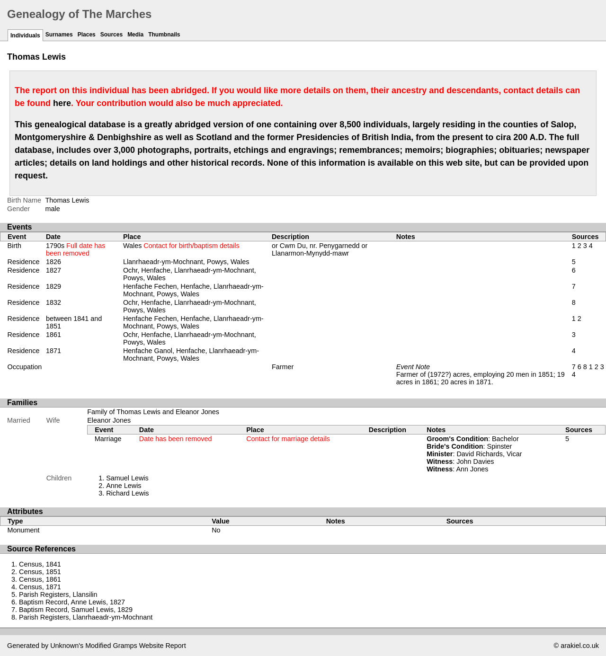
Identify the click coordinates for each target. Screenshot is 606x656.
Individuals (25, 35)
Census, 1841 (40, 564)
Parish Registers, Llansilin (58, 594)
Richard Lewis (127, 493)
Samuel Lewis (127, 478)
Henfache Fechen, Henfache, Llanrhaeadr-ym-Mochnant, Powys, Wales (193, 290)
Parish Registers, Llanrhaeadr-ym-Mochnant (85, 617)
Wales (181, 245)
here (62, 103)
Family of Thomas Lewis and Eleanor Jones (153, 412)
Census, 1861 (40, 579)
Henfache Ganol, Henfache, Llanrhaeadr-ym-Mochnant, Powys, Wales (191, 354)
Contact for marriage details (288, 439)
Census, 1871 (40, 587)
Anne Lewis (123, 485)
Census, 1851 (40, 572)
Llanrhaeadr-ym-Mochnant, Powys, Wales (186, 262)
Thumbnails (164, 34)
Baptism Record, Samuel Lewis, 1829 (76, 609)
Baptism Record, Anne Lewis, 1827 (72, 602)
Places (87, 34)
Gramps (125, 645)
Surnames (59, 34)
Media (135, 34)
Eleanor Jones (109, 420)
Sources (111, 34)
